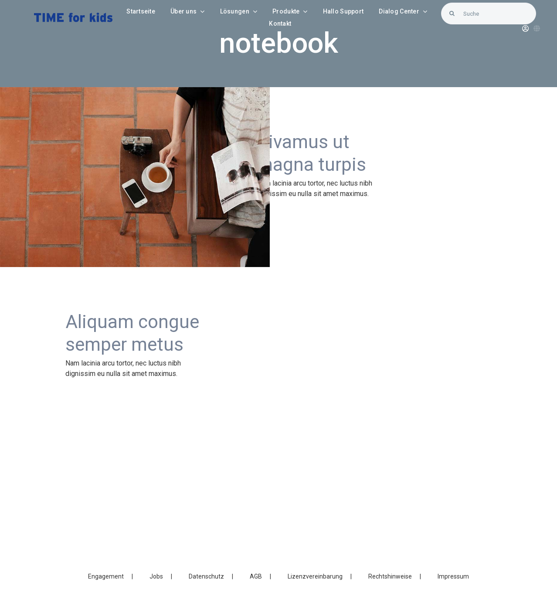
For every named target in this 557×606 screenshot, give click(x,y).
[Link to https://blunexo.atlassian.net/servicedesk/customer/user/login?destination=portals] (525, 28)
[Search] (452, 13)
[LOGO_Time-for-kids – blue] (73, 16)
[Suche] (488, 13)
